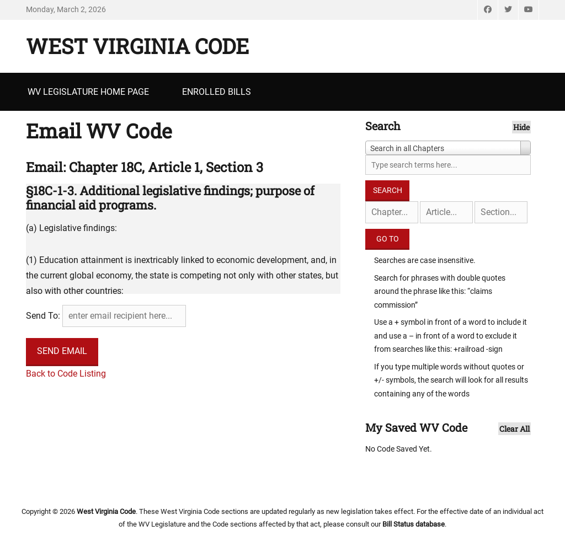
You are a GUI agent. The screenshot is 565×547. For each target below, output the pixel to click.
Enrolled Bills (216, 92)
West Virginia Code (137, 46)
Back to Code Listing (66, 373)
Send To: (43, 315)
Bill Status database (413, 524)
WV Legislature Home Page (88, 92)
